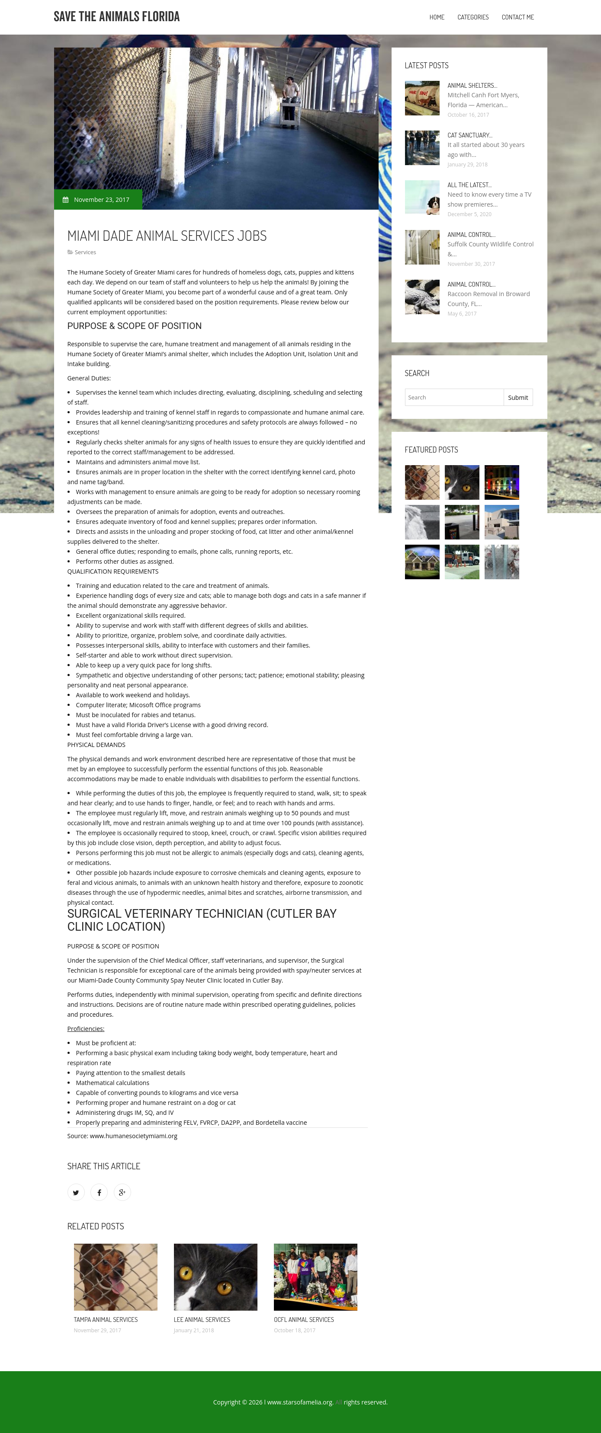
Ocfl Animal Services (304, 1319)
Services (85, 252)
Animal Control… (472, 234)
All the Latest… (470, 185)
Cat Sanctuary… (470, 135)
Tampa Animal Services (106, 1319)
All (338, 1402)
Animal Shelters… (473, 85)
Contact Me (518, 17)
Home (437, 17)
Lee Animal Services (202, 1319)
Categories (473, 17)
